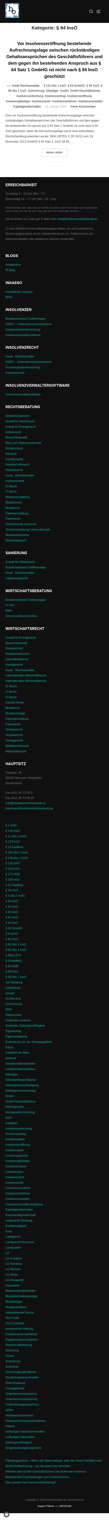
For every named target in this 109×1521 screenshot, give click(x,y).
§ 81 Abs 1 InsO (15, 952)
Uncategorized (14, 1395)
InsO (8, 1125)
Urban (9, 1417)
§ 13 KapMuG (14, 854)
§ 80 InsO (11, 946)
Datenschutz (13, 1022)
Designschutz (14, 456)
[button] (6, 1514)
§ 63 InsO (11, 930)
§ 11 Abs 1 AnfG (16, 844)
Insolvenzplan (14, 1179)
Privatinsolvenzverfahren (21, 1341)
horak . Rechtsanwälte (19, 364)
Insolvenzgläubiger (18, 109)
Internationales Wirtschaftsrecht (25, 683)
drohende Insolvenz (18, 1027)
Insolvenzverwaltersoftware (23, 342)
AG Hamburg (13, 990)
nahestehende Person (19, 1320)
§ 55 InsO (11, 914)
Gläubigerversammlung (20, 1098)
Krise (8, 1239)
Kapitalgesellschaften (27, 114)
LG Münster (13, 1277)
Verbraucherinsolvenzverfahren (25, 1428)
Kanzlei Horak (14, 710)
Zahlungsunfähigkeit (18, 1450)
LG (7, 1260)
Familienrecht (14, 466)
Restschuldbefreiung (18, 1352)
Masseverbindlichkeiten (20, 1298)
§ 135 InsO (12, 871)
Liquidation (12, 1293)
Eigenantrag (13, 1038)
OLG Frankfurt (14, 1331)
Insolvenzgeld (14, 1157)
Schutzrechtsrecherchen (21, 623)
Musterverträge (15, 721)
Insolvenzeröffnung (79, 103)
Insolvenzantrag (55, 103)
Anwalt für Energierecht (20, 434)
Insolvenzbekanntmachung (22, 337)
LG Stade (11, 1282)
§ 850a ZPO (13, 963)
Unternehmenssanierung (21, 1406)
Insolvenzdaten (15, 1147)
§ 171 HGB (12, 881)
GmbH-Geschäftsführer (85, 98)
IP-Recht (11, 493)
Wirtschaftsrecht (15, 548)
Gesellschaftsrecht (17, 472)
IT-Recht (10, 499)
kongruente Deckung (18, 1228)
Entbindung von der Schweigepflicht (28, 1049)
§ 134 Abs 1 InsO (16, 865)
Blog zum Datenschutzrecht (23, 450)
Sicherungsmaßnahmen (20, 1379)
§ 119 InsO (12, 849)
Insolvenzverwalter (90, 109)
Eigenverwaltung (16, 1044)
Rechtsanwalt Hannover (20, 531)
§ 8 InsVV (11, 941)
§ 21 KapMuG (14, 892)
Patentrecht (12, 526)
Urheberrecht (13, 737)
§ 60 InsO (11, 919)
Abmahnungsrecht (17, 423)
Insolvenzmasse (15, 1174)
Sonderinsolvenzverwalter (22, 1385)
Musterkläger (13, 1309)
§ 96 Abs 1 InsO (15, 984)
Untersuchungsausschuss (22, 1412)
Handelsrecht (14, 477)
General (10, 1065)
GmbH (64, 98)
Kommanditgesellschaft (20, 1222)
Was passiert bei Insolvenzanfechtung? (30, 1490)
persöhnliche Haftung (19, 1336)
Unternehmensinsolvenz (21, 1401)
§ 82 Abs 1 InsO (15, 957)
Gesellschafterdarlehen (20, 1071)
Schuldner (12, 1374)
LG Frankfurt (13, 1266)
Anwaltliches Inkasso (19, 299)
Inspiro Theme (46, 1513)
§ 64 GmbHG (76, 93)
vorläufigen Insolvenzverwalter (25, 1439)
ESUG (9, 1055)
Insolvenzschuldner (17, 1195)
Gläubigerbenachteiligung (21, 1093)
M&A (8, 618)
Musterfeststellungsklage (21, 1304)
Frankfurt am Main (17, 1060)
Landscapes (13, 1255)
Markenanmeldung (17, 504)
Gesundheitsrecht (16, 666)
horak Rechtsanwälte (25, 93)
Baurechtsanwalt (16, 445)
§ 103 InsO (12, 838)
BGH (8, 1017)
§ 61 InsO (11, 925)
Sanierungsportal (16, 585)
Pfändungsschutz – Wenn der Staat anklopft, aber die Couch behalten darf (53, 1468)
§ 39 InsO (11, 898)
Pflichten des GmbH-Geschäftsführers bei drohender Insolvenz (46, 1479)
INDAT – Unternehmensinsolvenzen (28, 331)
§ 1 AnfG (11, 833)
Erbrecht (10, 461)
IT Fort (9, 612)
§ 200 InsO (12, 887)
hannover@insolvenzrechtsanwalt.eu (29, 816)
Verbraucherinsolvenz (19, 1423)
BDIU (8, 304)
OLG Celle (12, 1325)
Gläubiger (52, 98)
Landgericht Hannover (19, 1249)
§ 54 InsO (11, 909)
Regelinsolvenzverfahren (21, 1347)
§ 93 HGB (11, 973)
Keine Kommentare (83, 114)
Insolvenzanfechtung (30, 103)
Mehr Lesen (56, 160)
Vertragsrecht (14, 748)
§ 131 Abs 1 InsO (55, 93)
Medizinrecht (13, 510)
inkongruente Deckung (20, 1120)
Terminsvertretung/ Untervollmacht (27, 537)
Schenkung (12, 1368)
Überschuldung (15, 1390)
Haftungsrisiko (14, 1114)
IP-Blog (10, 277)
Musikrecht (12, 515)
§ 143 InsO (12, 876)
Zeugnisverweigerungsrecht (23, 1455)
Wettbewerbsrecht (17, 542)
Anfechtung (12, 995)
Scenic (9, 1363)
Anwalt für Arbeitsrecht (20, 429)
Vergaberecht (14, 742)
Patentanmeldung (16, 521)
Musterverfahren (16, 1314)
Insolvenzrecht (41, 109)
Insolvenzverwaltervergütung (24, 1211)
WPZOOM (65, 1513)
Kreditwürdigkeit (15, 1233)
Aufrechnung (36, 98)
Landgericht (13, 1244)
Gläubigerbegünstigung (20, 1087)
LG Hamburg (13, 1271)
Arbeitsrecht (13, 272)
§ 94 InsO (92, 93)
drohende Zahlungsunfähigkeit (25, 1033)
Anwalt (9, 1000)
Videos (9, 1433)
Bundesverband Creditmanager (25, 326)
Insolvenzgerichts (16, 1163)
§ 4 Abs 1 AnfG (15, 903)
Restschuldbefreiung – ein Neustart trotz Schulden (38, 1473)
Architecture (13, 1006)
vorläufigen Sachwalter (20, 1444)
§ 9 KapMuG (13, 968)
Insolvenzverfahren (64, 109)
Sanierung (12, 1358)
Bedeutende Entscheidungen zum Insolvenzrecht (37, 1484)
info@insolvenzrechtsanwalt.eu (77, 226)
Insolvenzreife (14, 1190)
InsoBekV (11, 1130)
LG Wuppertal (14, 1287)
